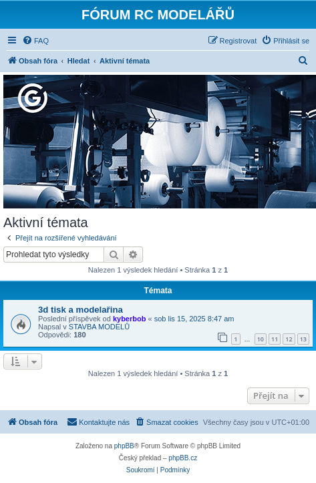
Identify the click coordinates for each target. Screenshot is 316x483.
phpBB (124, 446)
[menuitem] (35, 41)
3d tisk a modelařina (80, 310)
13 (303, 339)
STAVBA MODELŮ (99, 327)
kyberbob (129, 319)
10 (260, 339)
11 (274, 339)
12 (288, 339)
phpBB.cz (182, 458)
